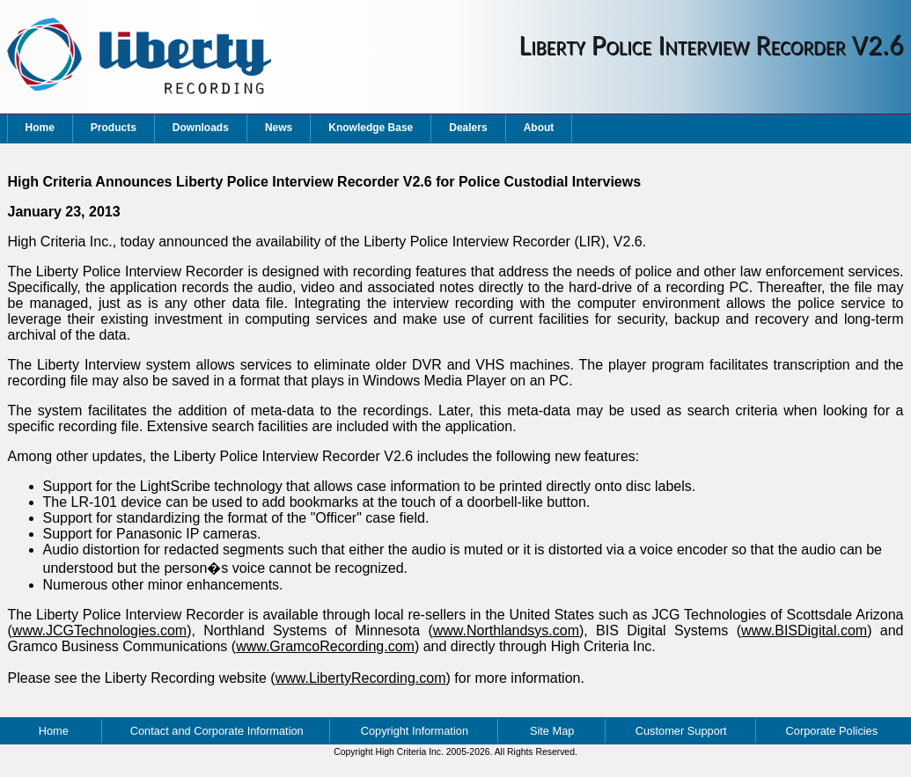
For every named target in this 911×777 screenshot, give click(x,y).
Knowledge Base (370, 127)
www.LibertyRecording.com (361, 678)
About (539, 127)
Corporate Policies (832, 730)
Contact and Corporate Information (217, 730)
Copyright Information (414, 730)
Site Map (552, 730)
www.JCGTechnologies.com (99, 630)
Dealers (468, 127)
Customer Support (681, 730)
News (278, 127)
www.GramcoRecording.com (325, 646)
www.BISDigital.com (804, 630)
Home (40, 127)
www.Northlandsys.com (506, 630)
